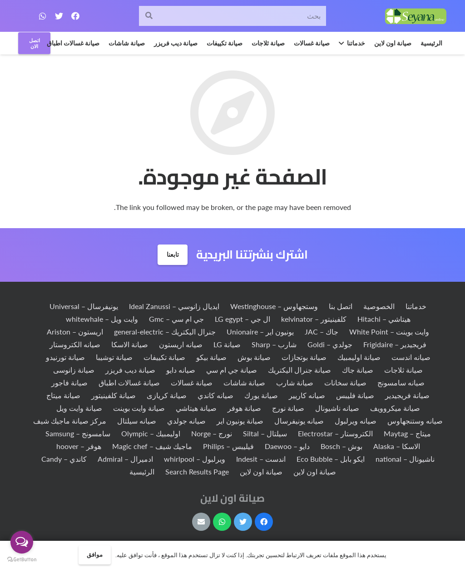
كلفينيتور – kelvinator (313, 318)
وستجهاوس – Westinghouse (274, 306)
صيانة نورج (288, 408)
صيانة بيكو (211, 357)
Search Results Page (197, 471)
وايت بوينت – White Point (389, 331)
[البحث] (149, 16)
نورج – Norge (211, 433)
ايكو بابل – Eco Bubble (331, 458)
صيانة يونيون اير (240, 420)
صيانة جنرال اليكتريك (299, 369)
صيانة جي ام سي (231, 369)
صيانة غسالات (192, 382)
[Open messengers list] (21, 542)
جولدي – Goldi (329, 344)
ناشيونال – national (405, 458)
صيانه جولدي (186, 420)
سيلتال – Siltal (265, 433)
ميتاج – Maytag (407, 433)
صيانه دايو (180, 369)
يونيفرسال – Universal (83, 306)
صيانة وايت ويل (79, 408)
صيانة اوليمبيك (359, 357)
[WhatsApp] (43, 16)
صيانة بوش (254, 357)
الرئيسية (141, 471)
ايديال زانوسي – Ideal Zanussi (174, 306)
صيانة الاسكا (129, 344)
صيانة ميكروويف (395, 408)
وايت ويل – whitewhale (102, 318)
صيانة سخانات (345, 382)
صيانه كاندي (215, 395)
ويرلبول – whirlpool (194, 458)
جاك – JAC (321, 331)
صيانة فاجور (69, 382)
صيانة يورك (261, 395)
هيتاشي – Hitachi (384, 318)
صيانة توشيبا (114, 357)
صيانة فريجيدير (407, 395)
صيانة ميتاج (63, 395)
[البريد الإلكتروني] (201, 522)
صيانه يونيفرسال (299, 420)
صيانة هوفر (244, 408)
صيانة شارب (294, 382)
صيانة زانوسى (73, 369)
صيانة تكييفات (164, 357)
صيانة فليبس (355, 395)
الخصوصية (379, 306)
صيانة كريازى (167, 395)
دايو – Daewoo (287, 446)
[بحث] (232, 16)
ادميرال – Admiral (125, 458)
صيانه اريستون (181, 344)
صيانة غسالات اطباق (129, 382)
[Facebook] (75, 16)
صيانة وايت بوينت (139, 408)
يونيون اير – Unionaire (260, 331)
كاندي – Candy (64, 458)
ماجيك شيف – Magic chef (152, 446)
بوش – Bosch (341, 446)
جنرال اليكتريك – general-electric (165, 331)
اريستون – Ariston (75, 331)
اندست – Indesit (261, 458)
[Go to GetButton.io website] (21, 560)
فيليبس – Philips (228, 446)
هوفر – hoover (78, 446)
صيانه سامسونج (401, 382)
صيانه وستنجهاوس (415, 420)
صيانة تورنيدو (65, 357)
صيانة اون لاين (314, 471)
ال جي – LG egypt (242, 318)
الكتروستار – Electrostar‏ (335, 433)
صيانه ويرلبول (355, 420)
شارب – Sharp (274, 344)
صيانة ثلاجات (403, 369)
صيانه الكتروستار (74, 344)
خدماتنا (416, 306)
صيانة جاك (357, 369)
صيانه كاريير (307, 395)
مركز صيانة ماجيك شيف (69, 420)
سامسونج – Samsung (77, 433)
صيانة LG (227, 344)
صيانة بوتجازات (304, 357)
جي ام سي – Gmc (176, 318)
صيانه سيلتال (136, 420)
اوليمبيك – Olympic (150, 433)
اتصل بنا (340, 306)
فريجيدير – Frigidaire (394, 344)
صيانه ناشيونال (337, 408)
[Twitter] (59, 16)
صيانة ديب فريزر (130, 369)
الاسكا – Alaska (396, 446)
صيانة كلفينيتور (113, 395)
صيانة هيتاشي (196, 408)
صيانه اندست (410, 357)
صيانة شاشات (244, 382)
